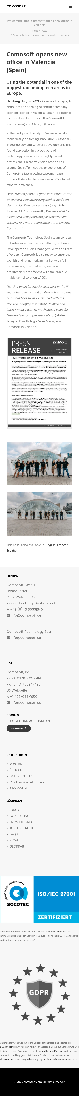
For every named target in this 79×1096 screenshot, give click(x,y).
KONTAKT (16, 764)
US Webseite (17, 690)
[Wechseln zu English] (51, 545)
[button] (70, 6)
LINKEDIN (43, 721)
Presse (44, 31)
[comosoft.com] (16, 6)
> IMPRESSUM (17, 788)
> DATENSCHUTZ (19, 776)
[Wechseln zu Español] (12, 551)
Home (35, 31)
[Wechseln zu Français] (62, 545)
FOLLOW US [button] (18, 728)
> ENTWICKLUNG (19, 822)
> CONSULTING (18, 816)
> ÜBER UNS (16, 770)
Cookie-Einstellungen (26, 782)
